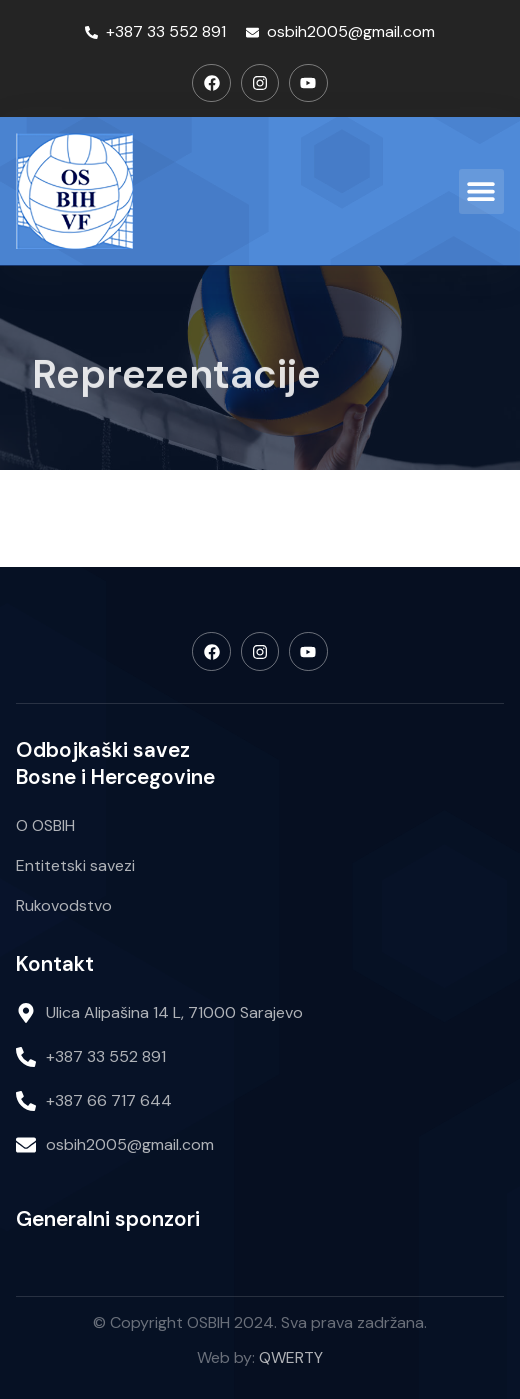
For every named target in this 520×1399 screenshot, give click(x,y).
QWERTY (291, 1357)
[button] (481, 191)
